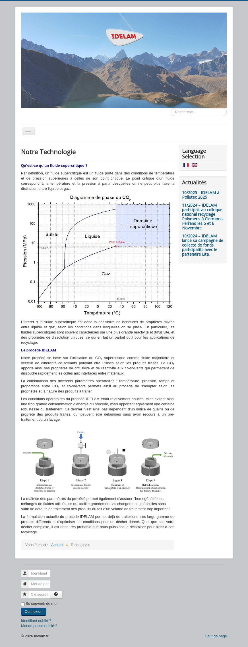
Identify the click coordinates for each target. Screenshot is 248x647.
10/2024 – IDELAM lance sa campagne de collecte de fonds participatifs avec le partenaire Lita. (202, 245)
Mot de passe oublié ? (39, 626)
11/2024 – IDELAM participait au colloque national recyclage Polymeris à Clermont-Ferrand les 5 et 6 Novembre (202, 216)
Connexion (33, 611)
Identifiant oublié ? (36, 620)
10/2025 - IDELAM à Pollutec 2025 (200, 195)
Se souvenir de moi (41, 603)
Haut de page (216, 636)
